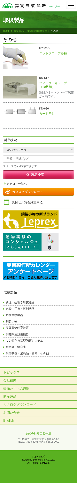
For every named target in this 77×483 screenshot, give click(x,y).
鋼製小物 (11, 321)
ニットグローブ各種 (53, 53)
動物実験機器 (14, 315)
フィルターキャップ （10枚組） (54, 84)
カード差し (47, 113)
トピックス (11, 372)
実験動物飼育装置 (37, 31)
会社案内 (9, 380)
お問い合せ (11, 412)
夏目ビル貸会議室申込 (27, 202)
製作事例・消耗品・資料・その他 (27, 353)
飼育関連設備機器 (17, 334)
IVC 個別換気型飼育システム (24, 340)
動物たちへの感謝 (16, 388)
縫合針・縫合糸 (16, 347)
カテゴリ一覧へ (17, 183)
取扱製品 (19, 31)
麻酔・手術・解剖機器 (20, 308)
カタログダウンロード (27, 191)
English (8, 420)
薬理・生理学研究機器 (20, 302)
